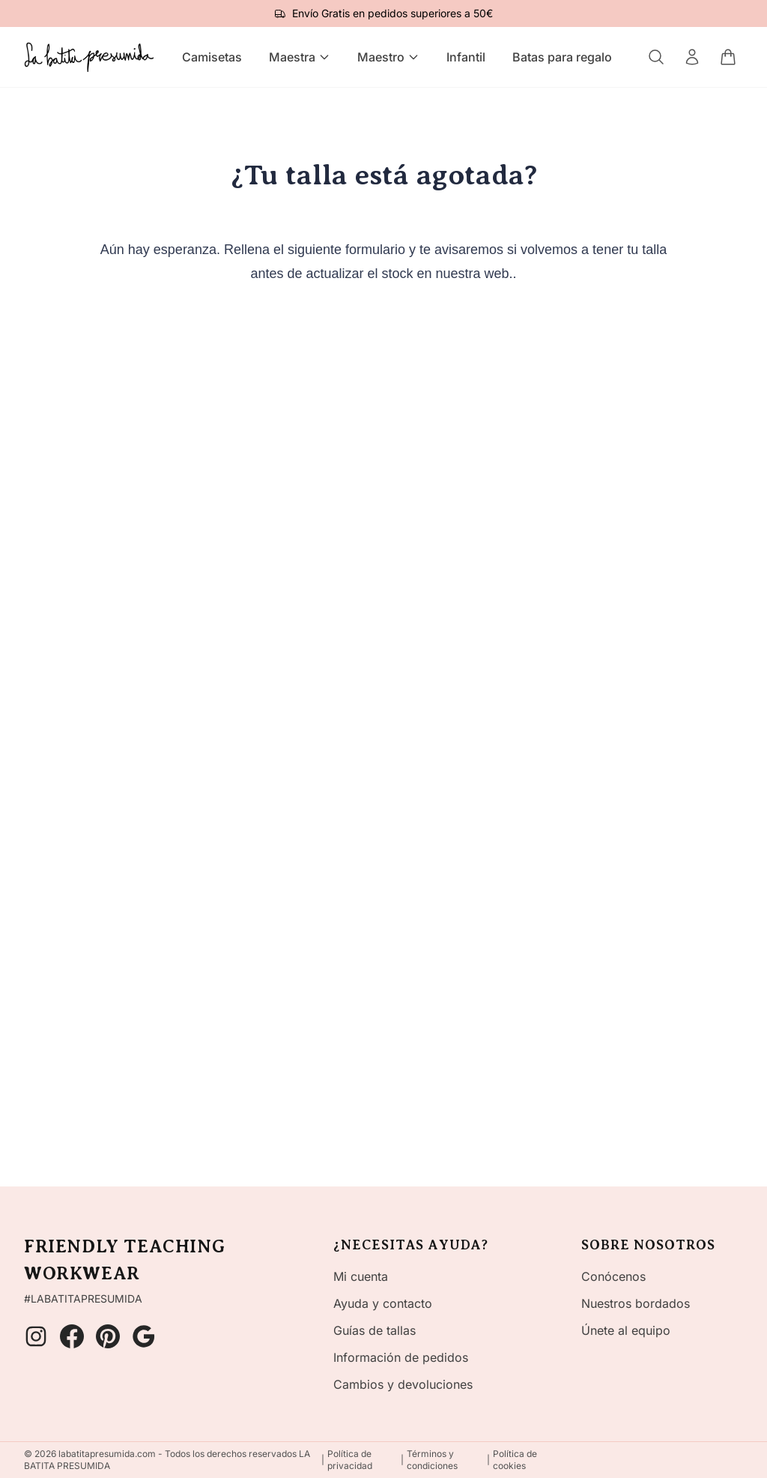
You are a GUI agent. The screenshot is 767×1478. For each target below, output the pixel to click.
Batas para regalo (562, 56)
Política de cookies (515, 1459)
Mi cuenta (360, 1276)
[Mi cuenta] (692, 57)
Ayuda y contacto (382, 1303)
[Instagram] (36, 1336)
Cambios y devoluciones (403, 1384)
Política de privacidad (349, 1459)
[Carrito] (728, 57)
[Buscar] (656, 57)
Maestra (299, 56)
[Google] (144, 1336)
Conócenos (613, 1276)
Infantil (465, 56)
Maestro (388, 56)
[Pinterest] (108, 1336)
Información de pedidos (400, 1357)
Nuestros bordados (635, 1303)
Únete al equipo (625, 1330)
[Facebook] (72, 1336)
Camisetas (212, 56)
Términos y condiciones (432, 1459)
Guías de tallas (374, 1330)
